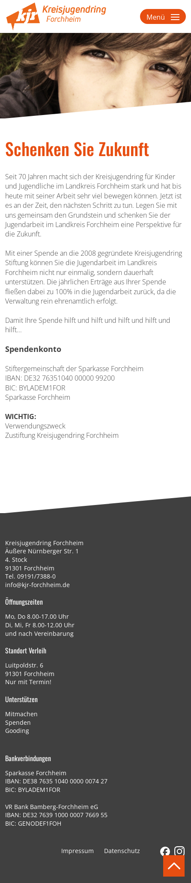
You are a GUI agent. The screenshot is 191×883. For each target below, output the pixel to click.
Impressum (77, 851)
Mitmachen (21, 714)
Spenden (18, 722)
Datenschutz (122, 851)
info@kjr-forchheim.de (37, 585)
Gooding (17, 730)
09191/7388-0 (36, 576)
